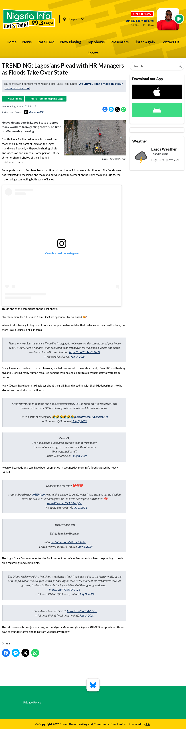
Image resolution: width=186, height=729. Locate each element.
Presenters (119, 42)
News (27, 42)
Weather (139, 141)
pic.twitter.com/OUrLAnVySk (64, 503)
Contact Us (170, 42)
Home (12, 42)
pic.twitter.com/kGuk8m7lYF (91, 416)
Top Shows (96, 42)
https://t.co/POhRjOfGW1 (64, 589)
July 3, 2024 (78, 356)
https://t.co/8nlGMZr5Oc (82, 611)
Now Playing (70, 42)
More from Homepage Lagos (48, 98)
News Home (15, 98)
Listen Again (144, 42)
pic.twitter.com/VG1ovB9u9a (68, 542)
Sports (93, 53)
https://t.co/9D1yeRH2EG (84, 352)
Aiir (147, 724)
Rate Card (45, 42)
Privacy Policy (32, 702)
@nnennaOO (34, 112)
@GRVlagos (39, 494)
